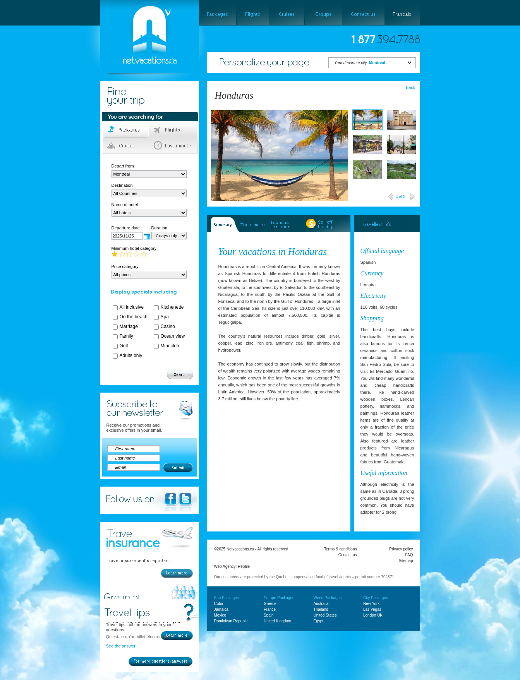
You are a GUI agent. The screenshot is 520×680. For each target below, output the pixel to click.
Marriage (129, 326)
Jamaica (221, 609)
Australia (321, 603)
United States (325, 615)
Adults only (131, 355)
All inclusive (132, 307)
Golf (124, 346)
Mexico (220, 615)
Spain (269, 615)
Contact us (347, 555)
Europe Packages (279, 598)
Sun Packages (226, 598)
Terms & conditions (340, 549)
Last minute (173, 145)
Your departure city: (360, 63)
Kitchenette (172, 307)
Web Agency (225, 566)
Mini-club (170, 346)
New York (371, 603)
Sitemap (406, 561)
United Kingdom (277, 621)
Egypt (319, 621)
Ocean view (173, 336)
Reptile (244, 566)
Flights (173, 130)
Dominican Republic (231, 621)
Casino (168, 326)
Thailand (321, 609)
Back (410, 87)
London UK (373, 615)
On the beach (134, 316)
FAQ (409, 555)
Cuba (218, 603)
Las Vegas (372, 609)
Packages (126, 130)
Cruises (126, 145)
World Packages (328, 598)
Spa (165, 316)
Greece (270, 603)
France (270, 609)
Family (126, 336)
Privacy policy (401, 549)
